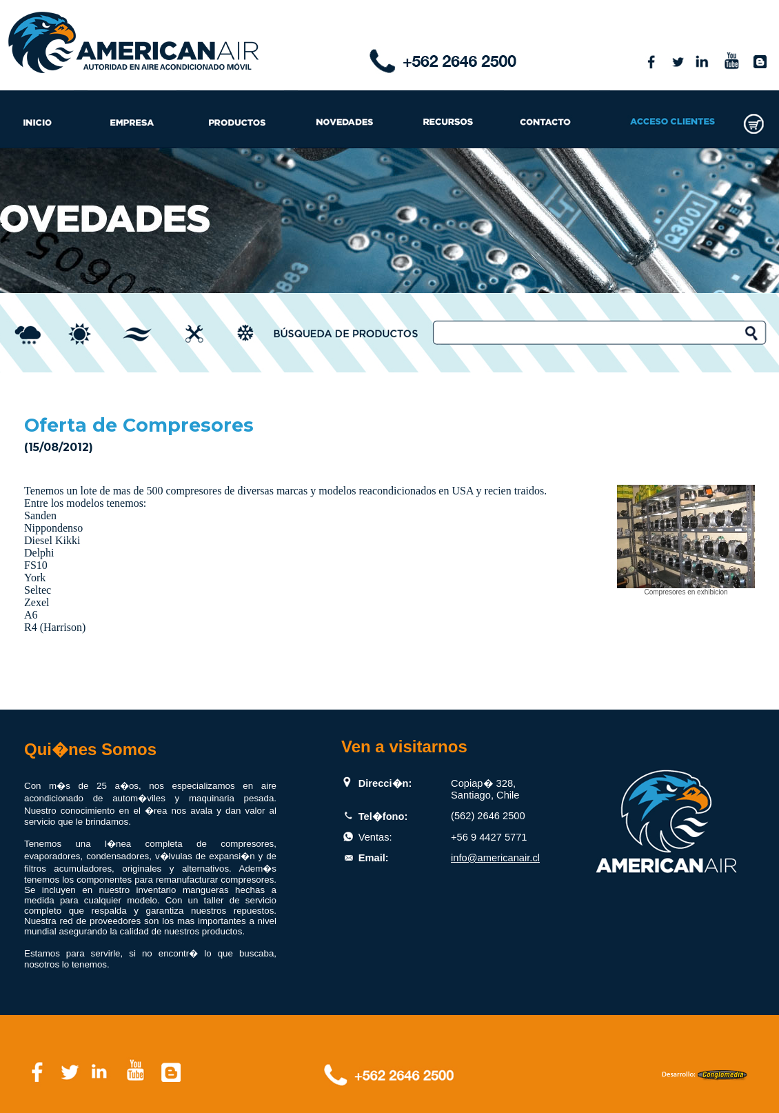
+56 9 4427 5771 (489, 837)
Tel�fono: (383, 816)
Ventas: (375, 837)
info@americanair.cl (495, 857)
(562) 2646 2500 (488, 815)
